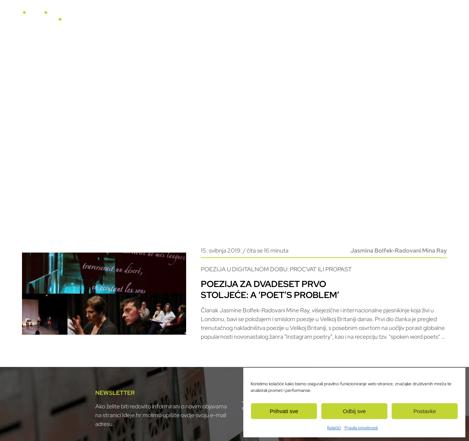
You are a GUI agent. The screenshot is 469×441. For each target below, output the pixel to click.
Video (291, 19)
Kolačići (334, 428)
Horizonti (261, 19)
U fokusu (228, 19)
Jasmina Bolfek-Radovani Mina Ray (398, 250)
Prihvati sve (284, 411)
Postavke (424, 411)
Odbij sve (354, 411)
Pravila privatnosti (361, 428)
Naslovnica (193, 19)
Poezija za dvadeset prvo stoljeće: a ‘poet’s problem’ (270, 289)
